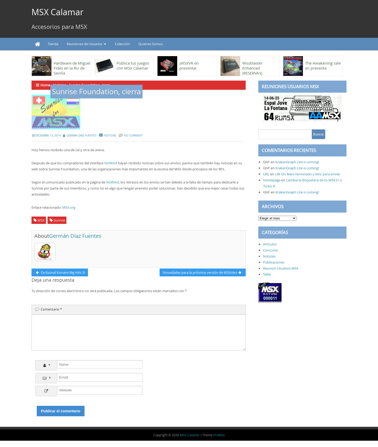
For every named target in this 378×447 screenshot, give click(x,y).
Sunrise (59, 220)
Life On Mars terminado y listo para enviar (307, 174)
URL (266, 174)
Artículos (270, 244)
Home (45, 85)
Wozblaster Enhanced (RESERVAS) (252, 68)
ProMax (219, 441)
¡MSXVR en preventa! (189, 65)
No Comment (133, 135)
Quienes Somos (150, 43)
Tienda (53, 43)
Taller (267, 274)
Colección (122, 43)
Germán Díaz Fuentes (81, 135)
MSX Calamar (57, 12)
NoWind (110, 163)
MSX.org (68, 207)
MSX (41, 220)
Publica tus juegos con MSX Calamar (133, 65)
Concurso (270, 250)
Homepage (271, 180)
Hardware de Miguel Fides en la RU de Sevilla (72, 68)
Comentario (51, 309)
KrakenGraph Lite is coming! (297, 162)
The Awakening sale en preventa (323, 65)
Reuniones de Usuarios (84, 43)
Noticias (110, 135)
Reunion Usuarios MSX (280, 268)
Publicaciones (273, 262)
